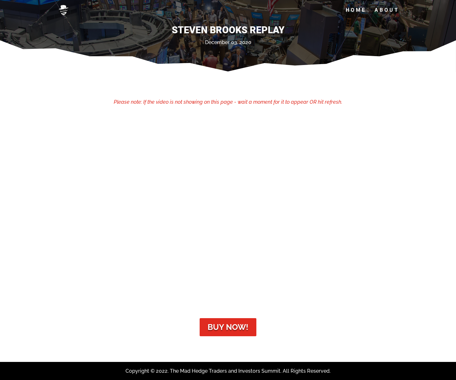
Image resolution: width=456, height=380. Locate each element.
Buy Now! (228, 327)
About (387, 10)
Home (356, 10)
